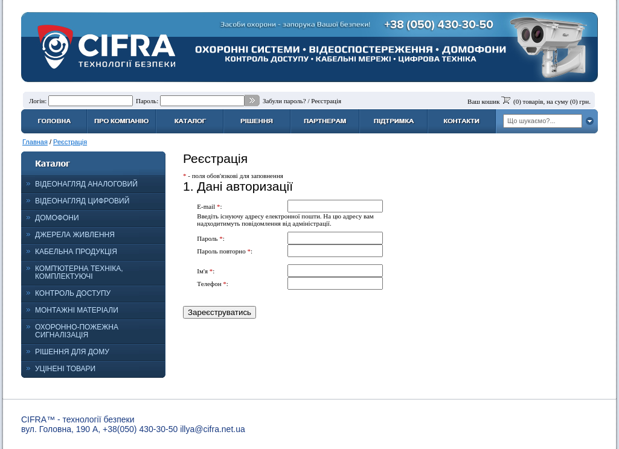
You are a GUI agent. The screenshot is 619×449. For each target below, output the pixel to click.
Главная (35, 141)
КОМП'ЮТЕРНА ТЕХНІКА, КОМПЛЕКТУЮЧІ (79, 272)
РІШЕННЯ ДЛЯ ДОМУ (72, 352)
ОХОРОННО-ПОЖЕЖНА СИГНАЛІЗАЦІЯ (76, 331)
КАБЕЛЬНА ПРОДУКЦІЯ (76, 251)
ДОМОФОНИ (57, 218)
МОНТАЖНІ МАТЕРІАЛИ (76, 310)
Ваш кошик (483, 101)
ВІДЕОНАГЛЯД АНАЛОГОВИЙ (86, 184)
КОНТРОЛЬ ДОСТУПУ (73, 293)
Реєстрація (326, 100)
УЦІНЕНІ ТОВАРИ (65, 369)
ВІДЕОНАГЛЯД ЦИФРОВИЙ (82, 201)
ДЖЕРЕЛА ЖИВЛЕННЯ (75, 235)
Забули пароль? (284, 100)
